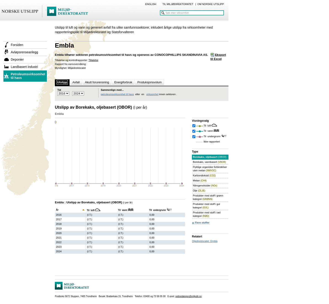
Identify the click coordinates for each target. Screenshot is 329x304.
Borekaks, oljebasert (209, 157)
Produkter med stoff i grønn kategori (208, 197)
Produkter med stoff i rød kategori (206, 214)
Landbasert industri (24, 67)
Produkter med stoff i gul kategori (206, 206)
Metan (200, 180)
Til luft (208, 125)
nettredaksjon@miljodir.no (188, 296)
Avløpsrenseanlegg (24, 52)
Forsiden (17, 45)
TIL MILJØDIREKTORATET (177, 4)
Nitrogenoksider (205, 185)
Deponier (17, 59)
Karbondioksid (204, 175)
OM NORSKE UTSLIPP (210, 4)
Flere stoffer (202, 222)
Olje (199, 190)
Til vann (209, 130)
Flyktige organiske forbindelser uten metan (210, 169)
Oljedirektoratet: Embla (205, 241)
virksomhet (152, 94)
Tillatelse (93, 60)
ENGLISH (150, 4)
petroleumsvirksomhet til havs (117, 94)
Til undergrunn (212, 136)
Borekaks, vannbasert (209, 162)
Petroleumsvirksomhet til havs (28, 76)
